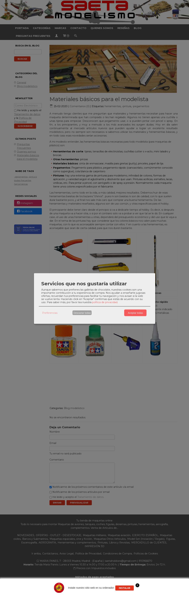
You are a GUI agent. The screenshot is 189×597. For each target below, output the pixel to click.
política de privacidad (104, 302)
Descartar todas (82, 312)
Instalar (124, 588)
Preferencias (49, 312)
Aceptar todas (135, 312)
